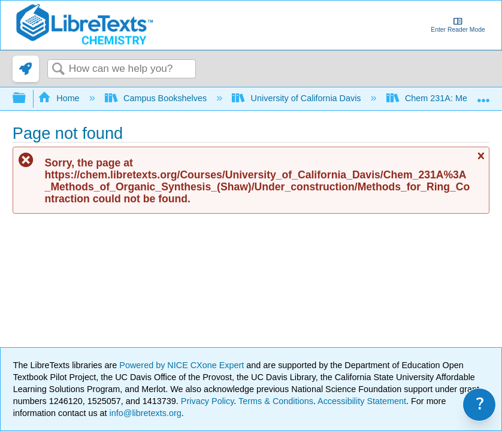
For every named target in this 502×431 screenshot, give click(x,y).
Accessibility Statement (361, 401)
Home (60, 98)
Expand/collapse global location (483, 94)
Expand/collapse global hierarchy (27, 98)
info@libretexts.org (144, 413)
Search (58, 69)
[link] (26, 69)
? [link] (480, 404)
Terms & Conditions (275, 401)
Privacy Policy (207, 401)
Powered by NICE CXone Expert (182, 365)
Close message (480, 160)
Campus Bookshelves (157, 98)
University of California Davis (297, 98)
